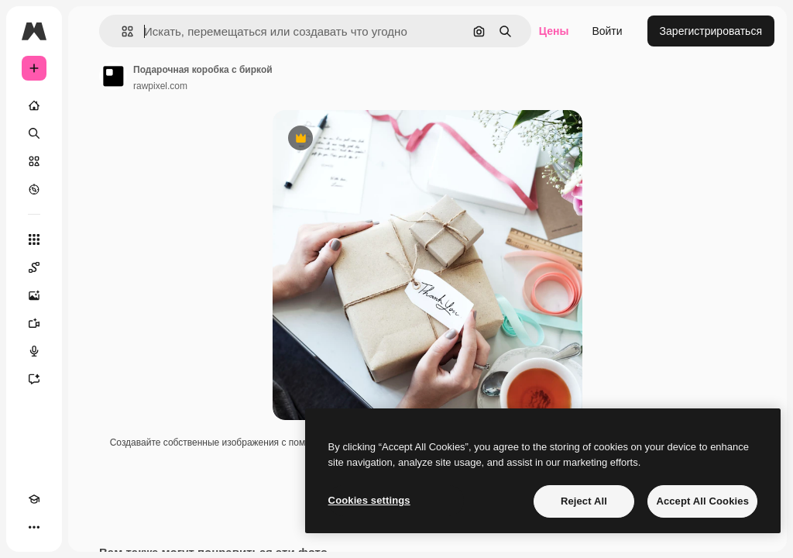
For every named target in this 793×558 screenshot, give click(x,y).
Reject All (584, 501)
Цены (554, 31)
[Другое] (34, 527)
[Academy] (34, 499)
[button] (121, 31)
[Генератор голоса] (34, 351)
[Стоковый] (34, 161)
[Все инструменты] (34, 239)
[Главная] (34, 105)
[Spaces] (34, 267)
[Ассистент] (34, 379)
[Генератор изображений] (34, 295)
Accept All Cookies (702, 501)
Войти (607, 31)
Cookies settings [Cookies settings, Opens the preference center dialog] (369, 500)
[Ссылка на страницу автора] (113, 76)
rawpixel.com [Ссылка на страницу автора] (160, 86)
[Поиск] (34, 133)
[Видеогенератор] (34, 323)
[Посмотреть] (34, 189)
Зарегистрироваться (711, 31)
